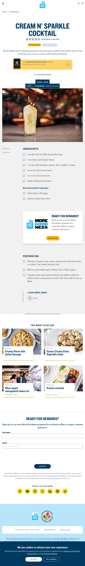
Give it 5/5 (38, 39)
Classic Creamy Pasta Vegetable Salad (58, 353)
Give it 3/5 (33, 39)
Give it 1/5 (27, 39)
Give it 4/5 (35, 39)
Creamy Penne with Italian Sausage (15, 353)
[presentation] (42, 456)
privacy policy (55, 478)
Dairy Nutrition (49, 530)
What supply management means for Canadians (17, 391)
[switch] (42, 86)
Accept (33, 559)
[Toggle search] (83, 3)
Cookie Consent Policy (71, 551)
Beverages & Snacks (49, 45)
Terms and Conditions (49, 554)
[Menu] (3, 3)
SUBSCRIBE (52, 238)
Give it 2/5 (30, 39)
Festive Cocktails (34, 45)
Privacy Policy (32, 554)
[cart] (78, 3)
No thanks (51, 559)
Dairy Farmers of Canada (42, 4)
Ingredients (6, 148)
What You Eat (65, 530)
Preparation (6, 152)
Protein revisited (55, 388)
